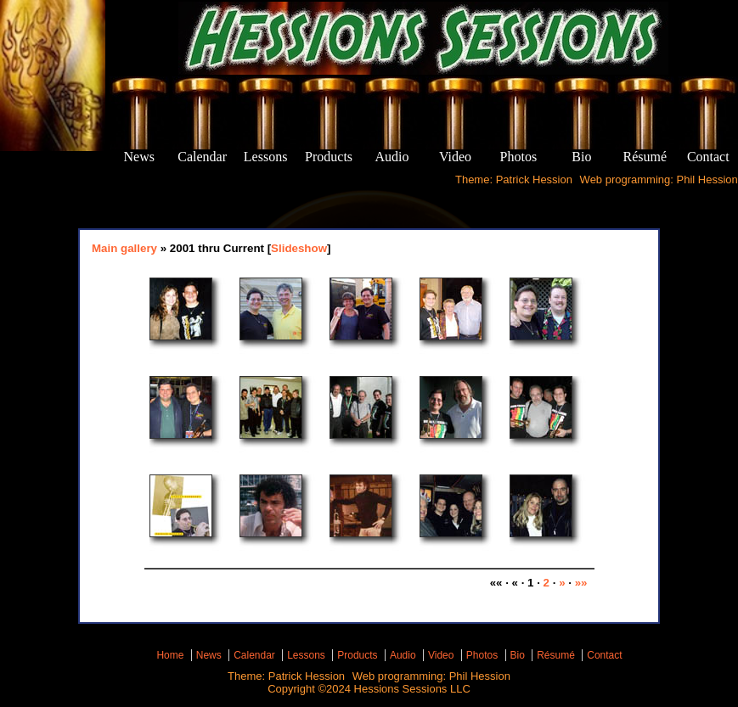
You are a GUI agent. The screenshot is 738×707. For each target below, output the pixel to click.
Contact (604, 655)
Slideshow (299, 248)
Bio (517, 655)
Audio (403, 655)
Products (357, 655)
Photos (482, 655)
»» (581, 582)
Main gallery (124, 248)
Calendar (254, 655)
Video (441, 655)
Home (169, 655)
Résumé (556, 655)
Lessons (306, 655)
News (209, 655)
